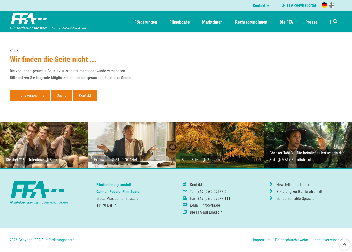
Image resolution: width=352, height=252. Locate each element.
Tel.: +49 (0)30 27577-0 (208, 191)
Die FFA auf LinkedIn (206, 212)
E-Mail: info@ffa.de (205, 205)
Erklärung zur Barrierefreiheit (299, 191)
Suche (61, 95)
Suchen (335, 22)
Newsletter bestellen (292, 184)
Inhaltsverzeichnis (30, 95)
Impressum (261, 240)
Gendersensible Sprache (295, 198)
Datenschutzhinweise (292, 240)
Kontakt (259, 5)
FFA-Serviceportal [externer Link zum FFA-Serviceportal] (301, 5)
